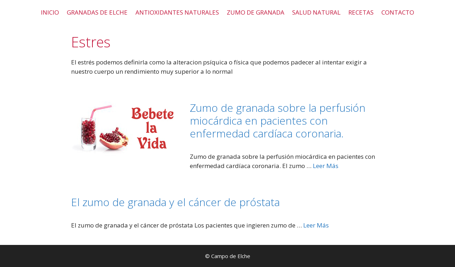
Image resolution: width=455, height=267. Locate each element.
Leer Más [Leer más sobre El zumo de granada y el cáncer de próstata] (316, 225)
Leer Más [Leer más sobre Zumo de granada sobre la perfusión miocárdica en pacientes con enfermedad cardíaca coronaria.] (325, 166)
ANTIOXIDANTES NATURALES (177, 12)
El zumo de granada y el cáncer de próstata (175, 202)
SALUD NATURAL (316, 12)
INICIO (50, 12)
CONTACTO (397, 12)
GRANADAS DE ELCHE (97, 12)
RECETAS (361, 12)
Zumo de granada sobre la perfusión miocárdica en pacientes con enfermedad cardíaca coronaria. (277, 120)
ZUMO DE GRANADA (255, 12)
